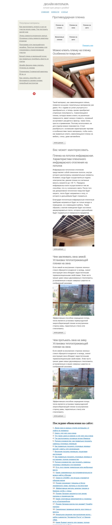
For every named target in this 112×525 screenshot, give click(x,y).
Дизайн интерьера (56, 4)
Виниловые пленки (59, 38)
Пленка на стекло (59, 26)
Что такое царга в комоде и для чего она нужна (74, 436)
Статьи (64, 11)
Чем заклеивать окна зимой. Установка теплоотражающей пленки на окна (70, 260)
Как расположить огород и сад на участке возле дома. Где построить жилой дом (33, 29)
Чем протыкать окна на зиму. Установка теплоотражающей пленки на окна (70, 343)
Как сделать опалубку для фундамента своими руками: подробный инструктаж (31, 80)
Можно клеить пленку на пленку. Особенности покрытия (72, 52)
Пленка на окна (73, 26)
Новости (55, 11)
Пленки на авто (73, 38)
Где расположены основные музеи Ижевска (72, 438)
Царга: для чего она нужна (65, 433)
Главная (45, 11)
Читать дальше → (59, 142)
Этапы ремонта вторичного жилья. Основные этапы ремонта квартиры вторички (33, 38)
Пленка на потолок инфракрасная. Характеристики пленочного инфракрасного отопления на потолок (73, 160)
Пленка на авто (87, 26)
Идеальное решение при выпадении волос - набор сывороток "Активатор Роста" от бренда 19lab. (72, 517)
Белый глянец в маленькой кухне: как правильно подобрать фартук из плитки (34, 58)
